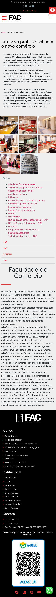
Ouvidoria (12, 226)
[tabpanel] (28, 210)
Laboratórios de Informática (21, 210)
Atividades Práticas (17, 194)
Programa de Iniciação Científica (23, 229)
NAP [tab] (5, 242)
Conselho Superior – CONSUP (22, 203)
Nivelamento (14, 216)
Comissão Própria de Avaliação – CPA (26, 200)
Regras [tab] (6, 178)
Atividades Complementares (21, 184)
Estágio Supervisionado (19, 207)
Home (3, 33)
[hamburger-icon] (50, 18)
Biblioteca (13, 197)
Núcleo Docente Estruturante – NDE (25, 223)
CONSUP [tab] (7, 254)
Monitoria (12, 213)
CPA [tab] (5, 260)
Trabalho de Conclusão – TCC (22, 236)
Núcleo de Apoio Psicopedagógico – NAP (28, 220)
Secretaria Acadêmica (18, 233)
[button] (52, 10)
